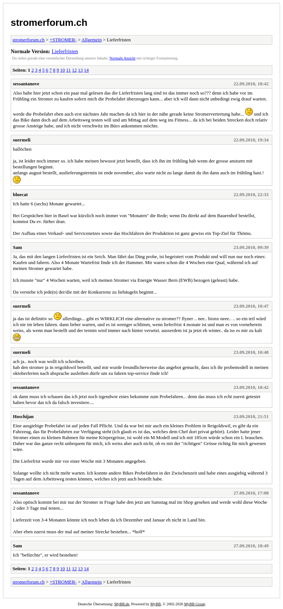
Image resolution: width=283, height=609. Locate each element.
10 (62, 70)
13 (80, 70)
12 (74, 70)
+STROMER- (63, 39)
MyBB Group (194, 604)
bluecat (20, 194)
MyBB (155, 604)
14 (86, 70)
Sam (17, 247)
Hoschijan (23, 416)
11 (68, 70)
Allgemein (91, 39)
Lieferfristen (65, 51)
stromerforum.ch (49, 22)
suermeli (22, 140)
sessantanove (26, 83)
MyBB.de (121, 604)
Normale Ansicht (122, 58)
